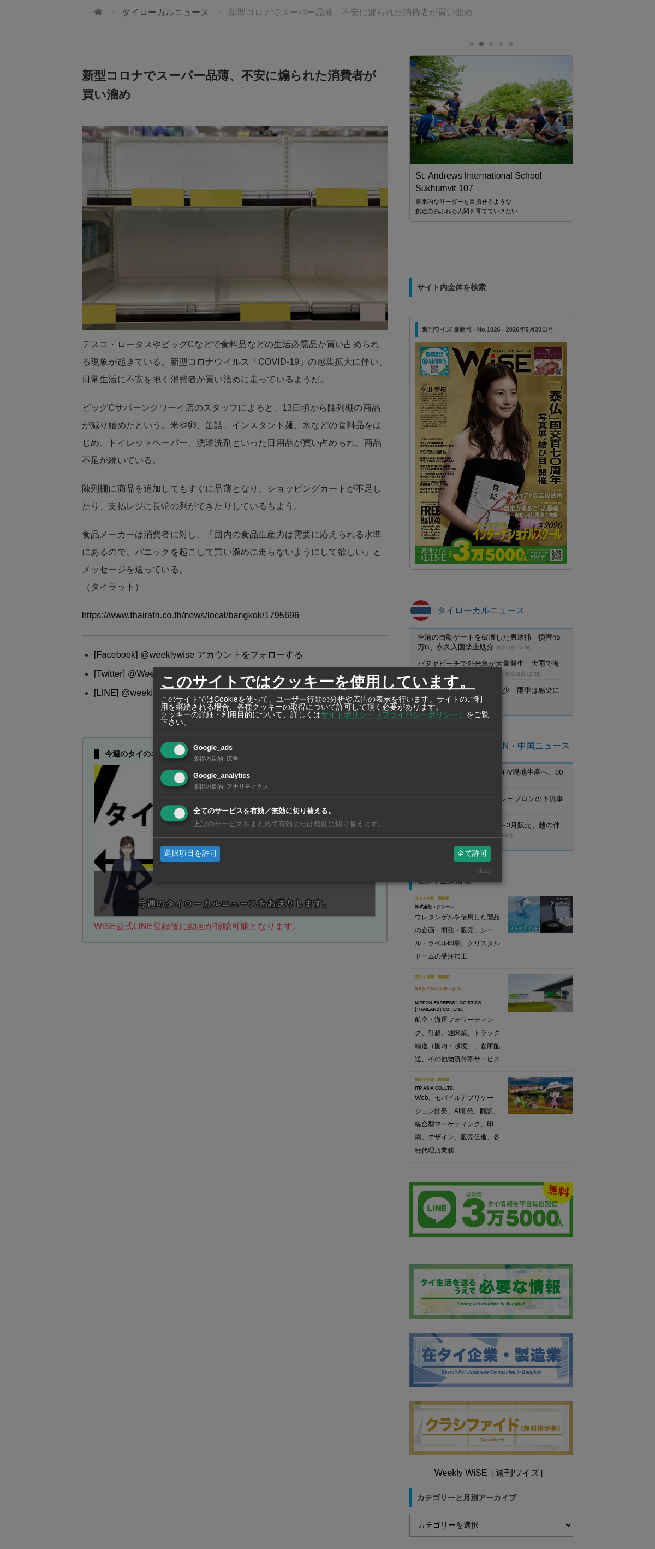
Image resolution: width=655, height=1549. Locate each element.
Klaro (483, 871)
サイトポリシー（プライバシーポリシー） (393, 714)
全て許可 (472, 853)
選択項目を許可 (190, 853)
